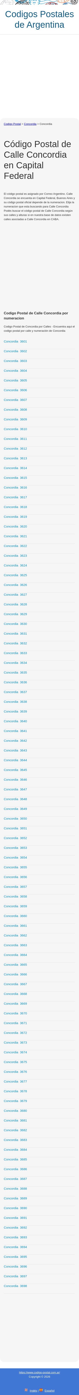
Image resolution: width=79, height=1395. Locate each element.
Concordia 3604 (15, 370)
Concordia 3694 (15, 1247)
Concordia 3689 (15, 1198)
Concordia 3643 (15, 750)
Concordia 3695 (15, 1256)
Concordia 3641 (15, 731)
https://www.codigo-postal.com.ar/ (39, 1372)
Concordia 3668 (15, 994)
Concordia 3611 (15, 439)
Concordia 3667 (15, 984)
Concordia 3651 (15, 828)
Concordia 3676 (15, 1071)
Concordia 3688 (15, 1188)
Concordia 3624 (15, 565)
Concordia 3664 (15, 955)
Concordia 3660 (15, 916)
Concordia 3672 (15, 1033)
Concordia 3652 (15, 838)
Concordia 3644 (15, 760)
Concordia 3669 (15, 1003)
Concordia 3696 (15, 1266)
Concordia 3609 (15, 419)
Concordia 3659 (15, 906)
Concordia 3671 (15, 1023)
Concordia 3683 (15, 1140)
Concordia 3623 (15, 555)
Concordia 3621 (15, 536)
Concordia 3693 (15, 1237)
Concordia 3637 (15, 692)
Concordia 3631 (15, 633)
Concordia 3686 (15, 1169)
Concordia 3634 (15, 662)
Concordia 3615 (15, 477)
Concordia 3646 (15, 779)
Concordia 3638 (15, 701)
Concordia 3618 (15, 507)
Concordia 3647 (15, 789)
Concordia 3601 (15, 341)
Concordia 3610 (15, 429)
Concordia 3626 (15, 585)
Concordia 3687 (15, 1179)
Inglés (33, 1390)
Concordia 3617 (15, 497)
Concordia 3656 (15, 877)
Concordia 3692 (15, 1227)
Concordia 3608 (15, 409)
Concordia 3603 (15, 361)
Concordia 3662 (15, 935)
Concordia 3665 (15, 964)
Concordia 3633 (15, 653)
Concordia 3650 (15, 818)
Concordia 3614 (15, 468)
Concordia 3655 (15, 867)
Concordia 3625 (15, 575)
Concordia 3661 (15, 925)
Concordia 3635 (15, 672)
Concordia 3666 (15, 974)
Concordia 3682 (15, 1130)
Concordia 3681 (15, 1120)
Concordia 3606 (15, 390)
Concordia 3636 (15, 682)
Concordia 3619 (15, 516)
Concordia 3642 (15, 740)
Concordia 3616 (15, 487)
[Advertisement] (39, 76)
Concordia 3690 (15, 1208)
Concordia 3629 (15, 614)
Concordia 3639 (15, 711)
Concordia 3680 (15, 1110)
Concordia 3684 (15, 1149)
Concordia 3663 (15, 945)
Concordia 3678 (15, 1091)
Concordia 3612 (15, 448)
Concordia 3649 (15, 809)
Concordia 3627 (15, 594)
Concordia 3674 (15, 1052)
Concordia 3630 (15, 624)
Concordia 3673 (15, 1042)
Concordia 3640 (15, 721)
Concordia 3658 (15, 896)
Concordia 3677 (15, 1081)
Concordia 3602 (15, 351)
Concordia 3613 (15, 458)
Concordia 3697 (15, 1276)
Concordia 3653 (15, 847)
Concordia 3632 (15, 643)
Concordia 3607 (15, 400)
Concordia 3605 (15, 380)
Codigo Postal (12, 124)
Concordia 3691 (15, 1218)
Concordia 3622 (15, 546)
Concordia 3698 (15, 1286)
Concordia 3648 (15, 799)
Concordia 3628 (15, 604)
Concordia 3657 (15, 886)
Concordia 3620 (15, 526)
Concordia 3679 (15, 1101)
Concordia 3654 (15, 857)
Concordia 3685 (15, 1159)
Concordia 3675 (15, 1062)
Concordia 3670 (15, 1013)
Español (50, 1390)
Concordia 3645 (15, 770)
